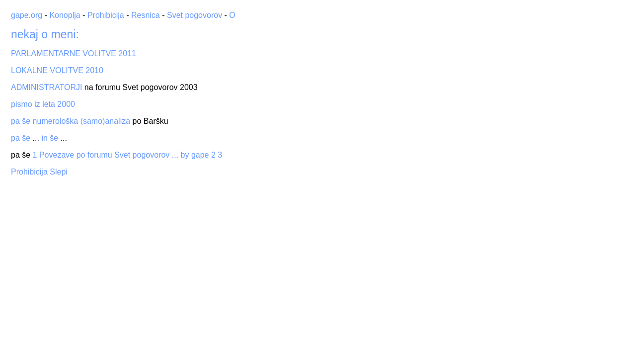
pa (15, 138)
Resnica (145, 15)
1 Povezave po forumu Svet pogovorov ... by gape (121, 155)
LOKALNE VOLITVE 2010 (57, 70)
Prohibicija (105, 15)
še (26, 138)
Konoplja (64, 15)
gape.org (26, 15)
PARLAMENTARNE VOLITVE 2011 (73, 53)
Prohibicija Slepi (39, 172)
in (44, 138)
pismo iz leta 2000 (43, 104)
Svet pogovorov (194, 15)
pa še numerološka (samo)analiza (70, 121)
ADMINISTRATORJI (46, 87)
